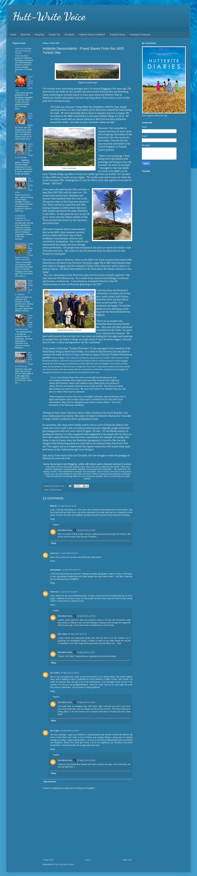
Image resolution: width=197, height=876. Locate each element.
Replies (56, 525)
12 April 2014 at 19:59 (86, 616)
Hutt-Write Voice (49, 16)
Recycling (39, 34)
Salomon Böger (72, 354)
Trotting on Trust (30, 116)
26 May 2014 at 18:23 (70, 673)
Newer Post (48, 860)
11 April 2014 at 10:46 (67, 506)
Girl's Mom (62, 634)
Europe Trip (54, 34)
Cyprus (120, 116)
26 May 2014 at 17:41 (77, 634)
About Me (25, 34)
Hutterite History (56, 490)
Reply (52, 519)
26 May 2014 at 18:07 (86, 652)
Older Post (127, 860)
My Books (69, 34)
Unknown (54, 553)
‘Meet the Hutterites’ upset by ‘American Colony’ (23, 50)
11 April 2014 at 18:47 (69, 553)
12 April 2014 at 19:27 (69, 592)
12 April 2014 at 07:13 (71, 570)
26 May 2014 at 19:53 (70, 731)
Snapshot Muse (117, 34)
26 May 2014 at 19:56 (86, 760)
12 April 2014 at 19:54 (86, 530)
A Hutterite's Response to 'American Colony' (22, 218)
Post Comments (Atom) (64, 864)
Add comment (49, 782)
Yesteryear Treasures (140, 34)
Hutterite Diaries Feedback (92, 34)
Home (13, 34)
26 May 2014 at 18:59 (86, 702)
